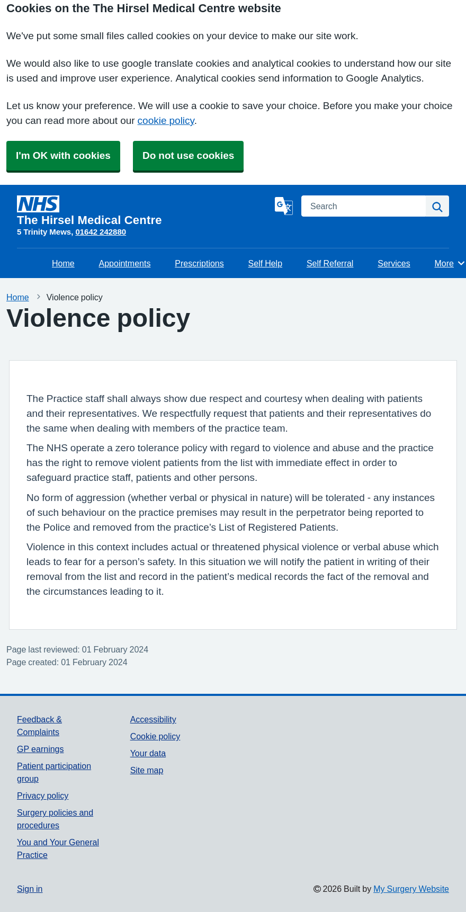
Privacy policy (42, 795)
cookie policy (166, 120)
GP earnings (40, 749)
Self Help (265, 263)
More (450, 263)
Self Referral (330, 263)
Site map (147, 770)
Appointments (125, 263)
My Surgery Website (411, 888)
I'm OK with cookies (63, 155)
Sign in (29, 888)
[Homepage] (144, 210)
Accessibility (153, 719)
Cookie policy (155, 736)
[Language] (284, 206)
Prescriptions (199, 263)
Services (394, 263)
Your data (148, 753)
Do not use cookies (188, 155)
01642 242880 (100, 232)
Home (63, 263)
